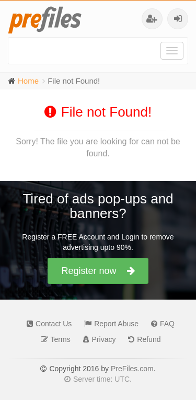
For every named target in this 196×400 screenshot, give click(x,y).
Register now (97, 270)
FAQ (160, 323)
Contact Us (46, 323)
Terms (53, 339)
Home (28, 80)
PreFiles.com (132, 368)
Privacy (97, 339)
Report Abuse (109, 323)
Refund (141, 339)
